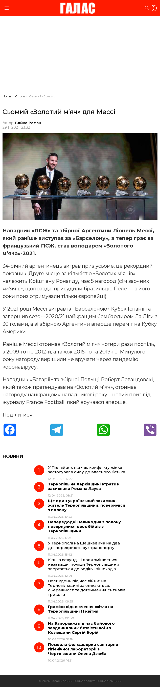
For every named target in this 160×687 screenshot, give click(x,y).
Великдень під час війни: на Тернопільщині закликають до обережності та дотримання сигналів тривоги (87, 588)
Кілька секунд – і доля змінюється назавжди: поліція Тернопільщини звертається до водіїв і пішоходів (83, 564)
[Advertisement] (80, 56)
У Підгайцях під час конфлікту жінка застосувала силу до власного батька (86, 469)
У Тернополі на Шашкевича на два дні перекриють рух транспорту (84, 545)
